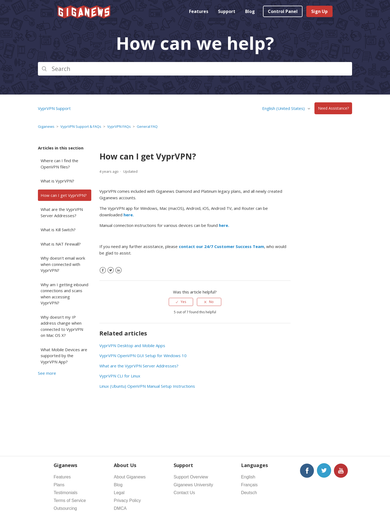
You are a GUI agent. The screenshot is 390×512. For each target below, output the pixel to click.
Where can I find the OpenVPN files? (59, 163)
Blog (250, 11)
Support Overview (191, 477)
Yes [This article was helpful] (183, 301)
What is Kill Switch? (58, 229)
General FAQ (147, 126)
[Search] (195, 69)
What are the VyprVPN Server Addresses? (62, 212)
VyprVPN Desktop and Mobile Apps (132, 345)
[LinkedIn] (118, 270)
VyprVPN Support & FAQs (80, 126)
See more (47, 373)
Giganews (46, 126)
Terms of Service (70, 500)
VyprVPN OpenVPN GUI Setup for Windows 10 (143, 355)
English (248, 477)
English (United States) (284, 108)
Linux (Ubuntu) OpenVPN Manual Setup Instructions (147, 386)
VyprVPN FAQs (119, 126)
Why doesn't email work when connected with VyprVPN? (63, 264)
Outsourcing (65, 508)
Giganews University (193, 484)
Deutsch (249, 492)
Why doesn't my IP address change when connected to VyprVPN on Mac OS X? (62, 326)
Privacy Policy (127, 500)
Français (249, 484)
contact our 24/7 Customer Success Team (221, 246)
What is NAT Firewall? (61, 244)
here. (128, 214)
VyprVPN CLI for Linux (119, 376)
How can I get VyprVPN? (64, 195)
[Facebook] (102, 270)
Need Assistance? (333, 108)
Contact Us (184, 492)
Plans (59, 484)
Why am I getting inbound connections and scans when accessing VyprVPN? (64, 294)
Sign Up (319, 11)
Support (226, 11)
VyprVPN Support (54, 108)
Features (198, 11)
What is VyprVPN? (57, 181)
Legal (119, 492)
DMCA (120, 508)
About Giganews (129, 477)
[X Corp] (110, 270)
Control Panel (283, 11)
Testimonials (65, 492)
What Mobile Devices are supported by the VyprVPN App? (64, 355)
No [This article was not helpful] (211, 301)
